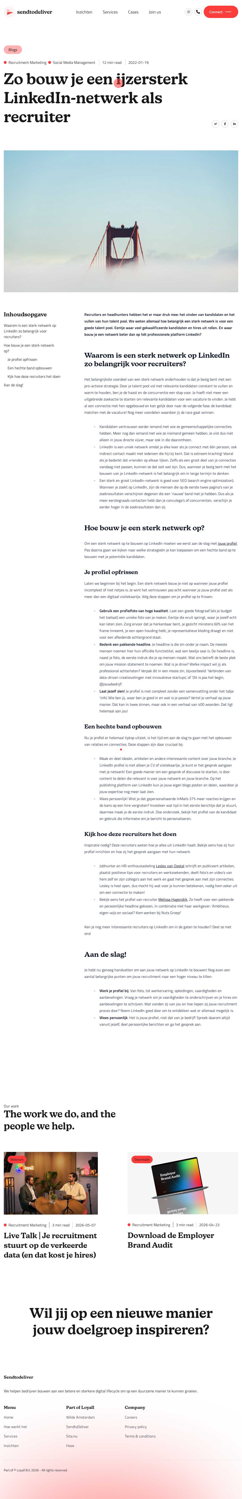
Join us (155, 12)
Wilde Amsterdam (80, 1417)
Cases (133, 12)
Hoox (70, 1445)
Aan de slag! (13, 385)
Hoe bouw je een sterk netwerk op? (29, 348)
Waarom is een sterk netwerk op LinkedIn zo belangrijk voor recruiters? (30, 331)
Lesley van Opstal (170, 865)
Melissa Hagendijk (172, 899)
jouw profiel (227, 543)
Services (110, 12)
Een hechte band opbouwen (30, 367)
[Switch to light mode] (188, 12)
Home (8, 1417)
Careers (131, 1417)
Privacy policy (136, 1426)
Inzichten (84, 12)
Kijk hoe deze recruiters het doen (34, 376)
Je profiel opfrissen (22, 359)
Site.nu (72, 1436)
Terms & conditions (140, 1436)
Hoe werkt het (15, 1426)
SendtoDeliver (77, 1426)
